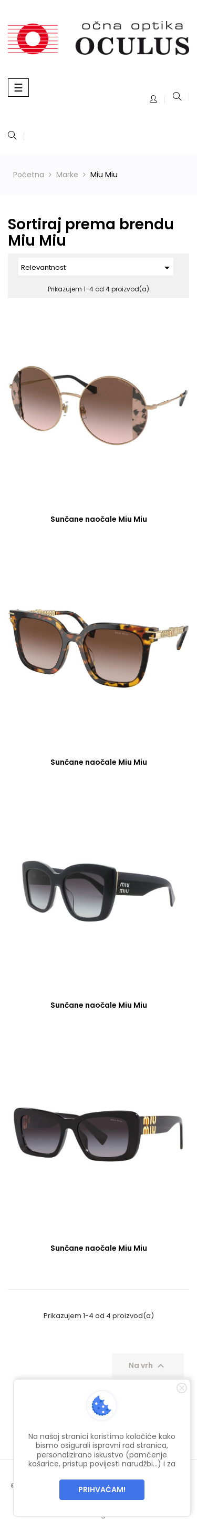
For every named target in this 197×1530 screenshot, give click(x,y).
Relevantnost (97, 267)
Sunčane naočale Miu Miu (98, 519)
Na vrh (148, 1366)
